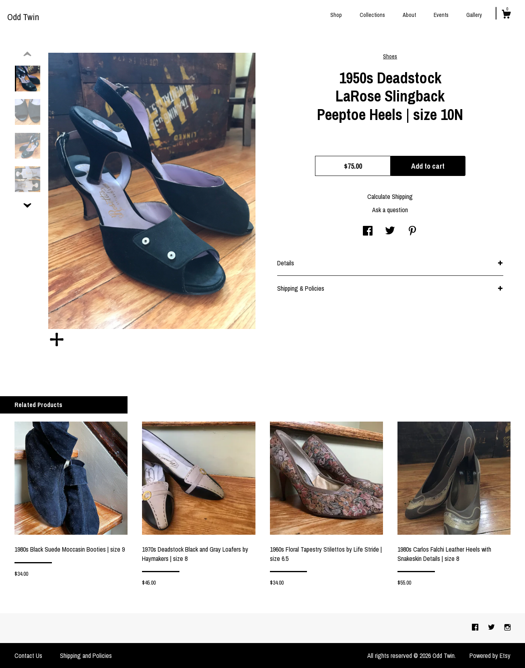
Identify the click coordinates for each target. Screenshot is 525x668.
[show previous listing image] (27, 54)
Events (441, 15)
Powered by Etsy (490, 655)
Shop (336, 15)
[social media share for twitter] (390, 231)
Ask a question (390, 209)
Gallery (474, 15)
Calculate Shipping (390, 196)
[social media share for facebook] (368, 231)
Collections (372, 15)
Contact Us (28, 655)
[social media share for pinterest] (412, 231)
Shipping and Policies (86, 655)
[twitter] (492, 627)
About (409, 15)
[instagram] (507, 627)
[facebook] (476, 627)
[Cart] (506, 15)
